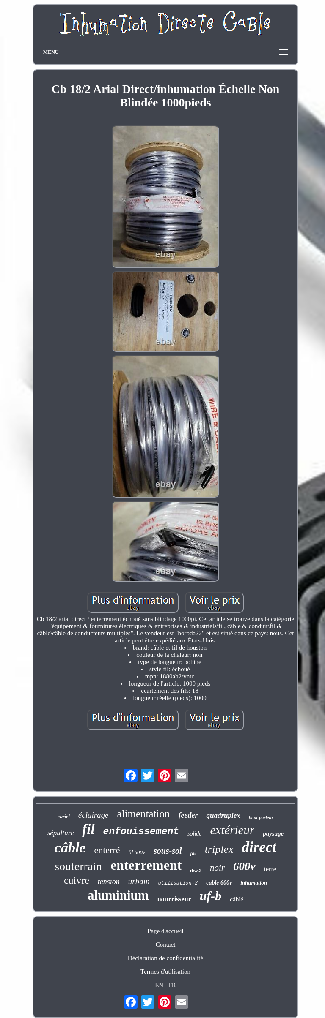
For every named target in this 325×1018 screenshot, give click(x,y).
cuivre (76, 880)
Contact (166, 944)
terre (270, 869)
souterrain (78, 866)
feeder (188, 815)
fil (88, 829)
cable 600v (219, 882)
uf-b (211, 896)
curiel (64, 816)
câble (70, 847)
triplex (219, 849)
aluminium (118, 895)
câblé (236, 899)
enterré (107, 850)
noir (217, 868)
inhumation (253, 882)
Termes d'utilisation (165, 971)
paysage (273, 833)
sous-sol (168, 850)
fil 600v (137, 852)
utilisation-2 (178, 883)
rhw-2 (195, 870)
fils (193, 853)
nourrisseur (174, 899)
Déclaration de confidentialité (165, 958)
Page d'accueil (165, 931)
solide (194, 833)
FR (172, 985)
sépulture (60, 833)
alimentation (143, 813)
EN (159, 985)
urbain (139, 881)
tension (109, 881)
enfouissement (141, 831)
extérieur (232, 830)
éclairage (93, 815)
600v (244, 866)
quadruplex (223, 815)
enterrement (146, 865)
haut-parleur (261, 817)
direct (259, 847)
